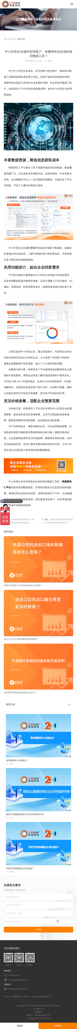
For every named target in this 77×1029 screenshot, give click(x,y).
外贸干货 (21, 39)
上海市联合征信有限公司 (40, 997)
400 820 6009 (13, 975)
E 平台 (7, 487)
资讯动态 (12, 39)
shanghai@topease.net (17, 980)
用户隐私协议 (38, 1009)
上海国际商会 (16, 997)
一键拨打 (19, 1026)
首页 (5, 39)
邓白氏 (6, 997)
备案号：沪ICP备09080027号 (38, 1015)
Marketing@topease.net (17, 989)
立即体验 (58, 1026)
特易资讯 (67, 481)
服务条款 (38, 1012)
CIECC (26, 997)
